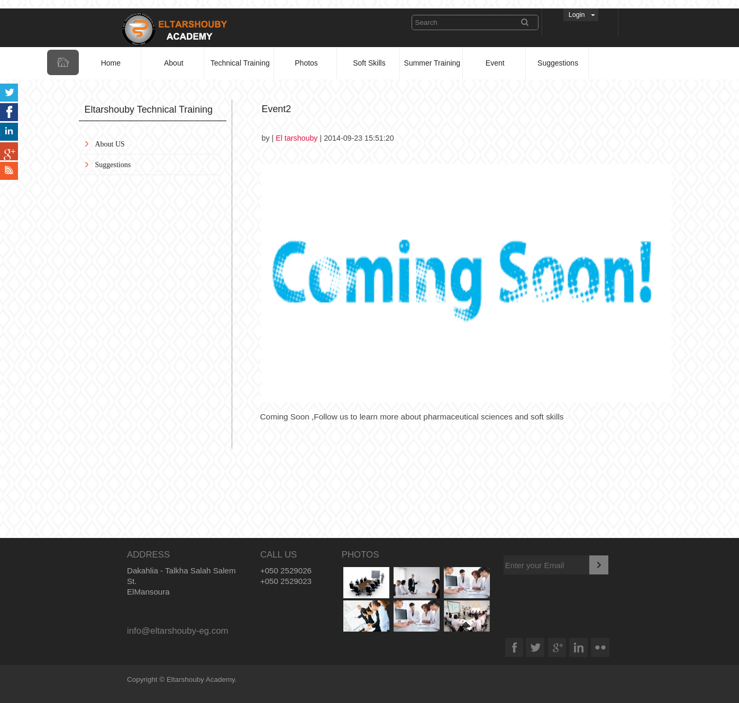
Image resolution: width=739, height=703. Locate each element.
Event (495, 63)
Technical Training (240, 63)
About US (110, 144)
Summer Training (432, 63)
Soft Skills (369, 63)
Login (577, 15)
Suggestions (557, 63)
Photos (306, 63)
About (174, 63)
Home (111, 63)
